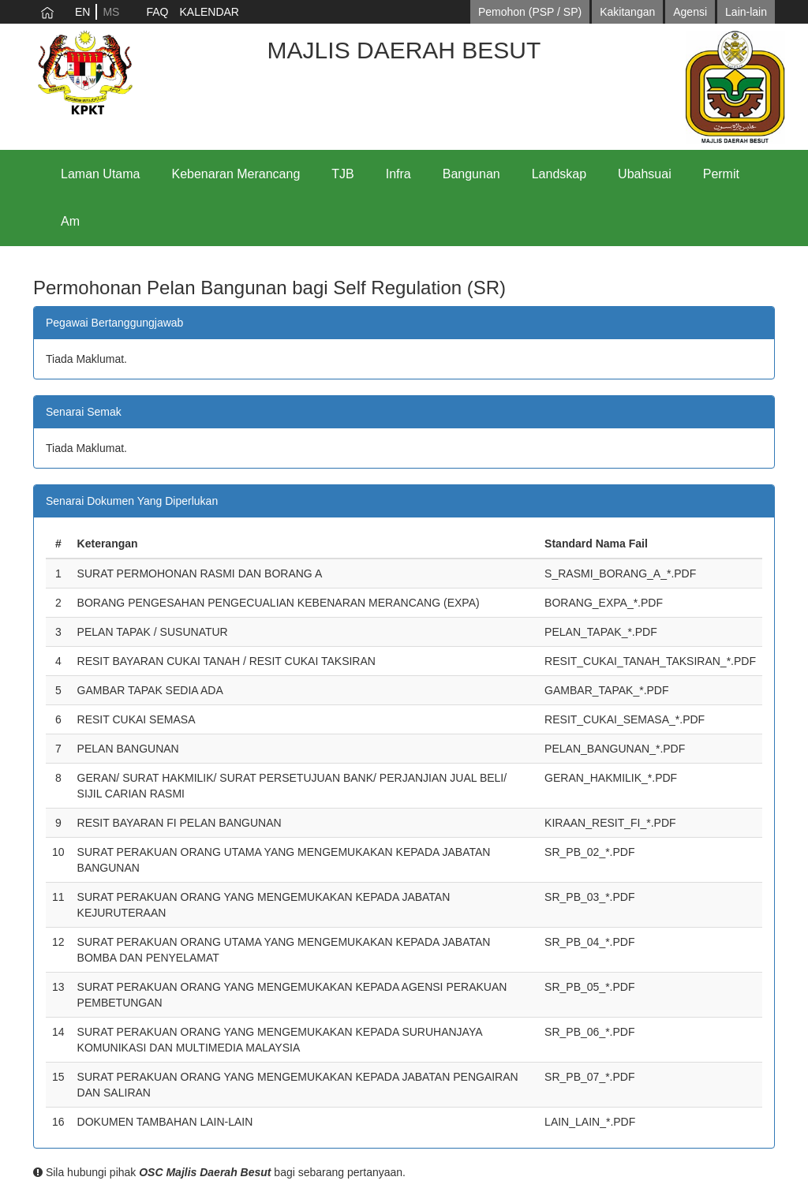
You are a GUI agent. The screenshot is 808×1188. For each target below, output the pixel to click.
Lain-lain (746, 12)
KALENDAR (208, 12)
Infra (398, 174)
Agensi (690, 12)
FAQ (157, 12)
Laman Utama (100, 174)
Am (70, 221)
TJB (342, 174)
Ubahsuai (644, 174)
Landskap (559, 174)
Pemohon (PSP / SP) (530, 12)
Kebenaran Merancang (236, 174)
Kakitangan (627, 12)
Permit (721, 174)
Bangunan (471, 174)
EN (82, 12)
